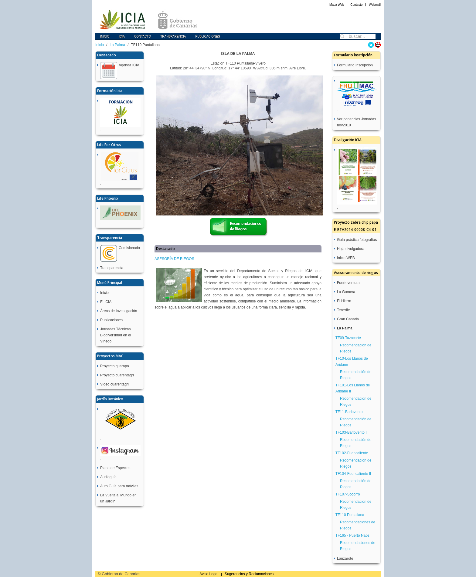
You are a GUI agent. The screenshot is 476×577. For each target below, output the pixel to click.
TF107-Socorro (347, 494)
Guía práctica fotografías (357, 240)
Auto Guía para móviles (119, 486)
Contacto (356, 4)
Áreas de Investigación (118, 311)
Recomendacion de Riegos (355, 401)
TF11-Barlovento (348, 412)
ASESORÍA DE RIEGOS (174, 259)
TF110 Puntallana (349, 515)
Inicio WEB (346, 258)
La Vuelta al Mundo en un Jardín (118, 498)
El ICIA (105, 302)
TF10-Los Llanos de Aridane (351, 361)
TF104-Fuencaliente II (353, 474)
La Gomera (346, 292)
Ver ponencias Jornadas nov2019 (356, 122)
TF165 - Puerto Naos (352, 535)
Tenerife (343, 310)
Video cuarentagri (114, 384)
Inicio (105, 36)
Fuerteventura (348, 283)
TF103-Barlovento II (351, 432)
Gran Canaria (348, 319)
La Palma (117, 45)
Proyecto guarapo (114, 366)
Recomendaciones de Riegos (357, 525)
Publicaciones (207, 36)
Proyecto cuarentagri (117, 375)
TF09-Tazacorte (348, 338)
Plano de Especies (115, 468)
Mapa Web (336, 4)
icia (122, 36)
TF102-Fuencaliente (351, 453)
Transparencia (173, 36)
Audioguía (108, 477)
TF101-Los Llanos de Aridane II (352, 388)
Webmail (375, 4)
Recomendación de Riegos (355, 348)
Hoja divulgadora (350, 249)
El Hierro (344, 301)
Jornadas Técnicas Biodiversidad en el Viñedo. (115, 335)
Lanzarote (345, 558)
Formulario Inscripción (355, 65)
